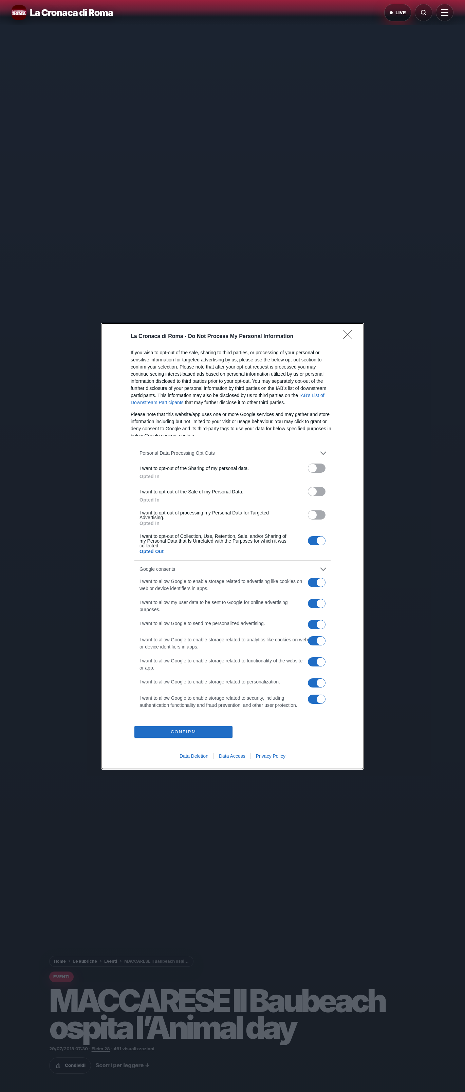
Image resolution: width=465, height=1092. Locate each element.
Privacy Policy (270, 756)
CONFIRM (183, 731)
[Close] (349, 336)
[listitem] (233, 453)
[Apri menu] (444, 12)
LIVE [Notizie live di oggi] (398, 12)
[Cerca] (423, 12)
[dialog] (232, 546)
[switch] (317, 468)
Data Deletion (194, 756)
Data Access (232, 756)
